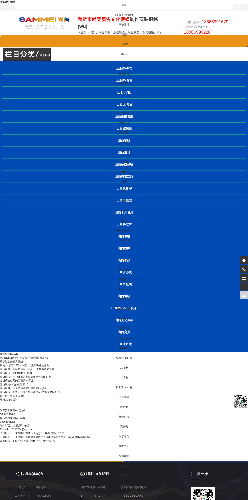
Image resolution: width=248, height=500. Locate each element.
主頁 (14, 440)
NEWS (14, 353)
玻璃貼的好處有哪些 (11, 361)
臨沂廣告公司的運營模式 (14, 384)
